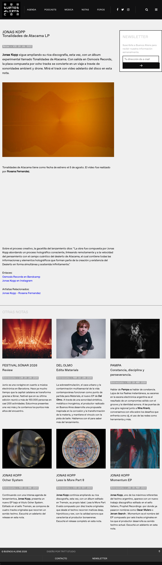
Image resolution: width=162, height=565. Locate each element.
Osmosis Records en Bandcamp (21, 276)
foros (101, 9)
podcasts (50, 9)
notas (85, 9)
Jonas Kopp (9, 293)
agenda (31, 9)
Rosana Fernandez (29, 293)
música (69, 9)
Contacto (61, 558)
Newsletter (99, 558)
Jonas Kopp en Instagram (17, 280)
